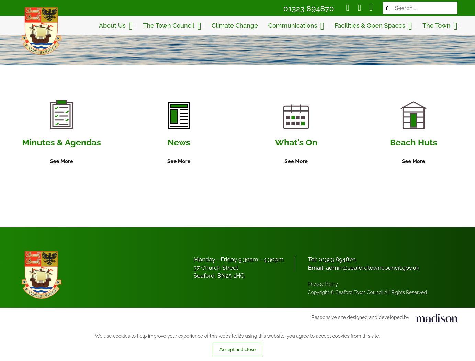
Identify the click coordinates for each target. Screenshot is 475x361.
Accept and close (237, 349)
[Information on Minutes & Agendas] (61, 132)
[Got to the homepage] (41, 31)
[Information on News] (178, 133)
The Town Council (172, 26)
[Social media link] (347, 8)
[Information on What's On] (296, 134)
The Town (439, 26)
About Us (116, 26)
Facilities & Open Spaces (373, 26)
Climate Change (235, 25)
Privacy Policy (323, 284)
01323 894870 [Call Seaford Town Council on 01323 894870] (308, 8)
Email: (363, 267)
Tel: (332, 259)
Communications (296, 26)
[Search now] (387, 8)
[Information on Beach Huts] (413, 133)
